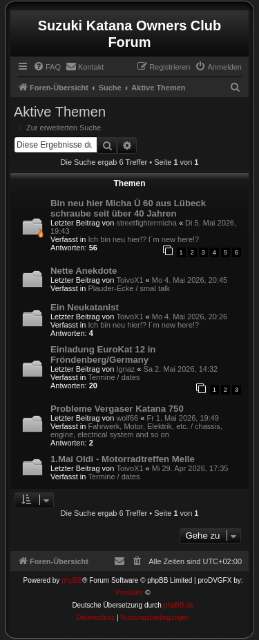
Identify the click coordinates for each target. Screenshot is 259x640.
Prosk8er (129, 593)
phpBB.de (179, 605)
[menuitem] (47, 67)
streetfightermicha (146, 223)
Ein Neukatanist (84, 307)
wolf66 (127, 418)
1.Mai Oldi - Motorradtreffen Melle (122, 459)
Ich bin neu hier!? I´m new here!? (143, 239)
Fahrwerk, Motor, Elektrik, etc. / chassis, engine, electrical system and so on (136, 430)
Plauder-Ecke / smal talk (129, 288)
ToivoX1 (129, 280)
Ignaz (125, 369)
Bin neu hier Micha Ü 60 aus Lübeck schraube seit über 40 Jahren (128, 208)
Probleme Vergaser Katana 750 (117, 408)
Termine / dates (114, 377)
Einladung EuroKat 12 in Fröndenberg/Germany (102, 354)
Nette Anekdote (83, 271)
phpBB (71, 580)
